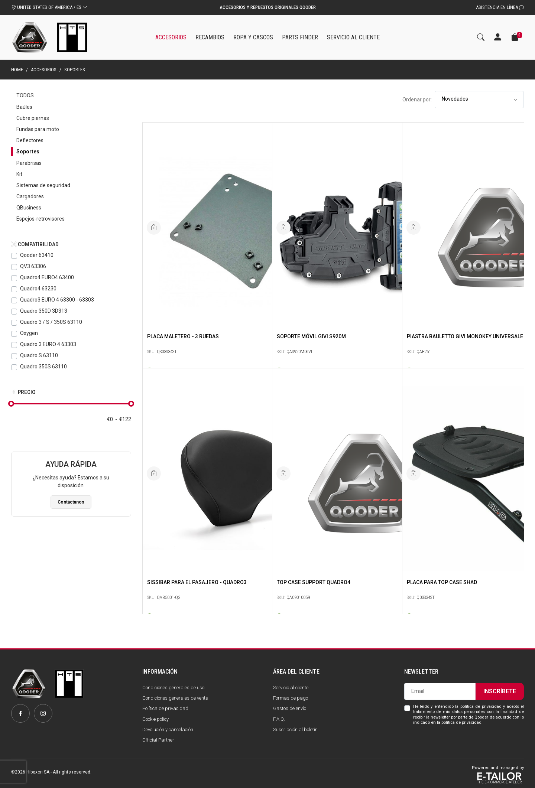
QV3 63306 (33, 266)
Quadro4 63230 (38, 289)
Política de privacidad (165, 708)
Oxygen (29, 333)
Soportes (27, 151)
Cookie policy (155, 719)
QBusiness (28, 208)
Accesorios (43, 69)
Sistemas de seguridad (43, 185)
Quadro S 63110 (39, 355)
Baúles (24, 107)
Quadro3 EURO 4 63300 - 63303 (57, 300)
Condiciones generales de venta (175, 698)
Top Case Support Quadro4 (313, 582)
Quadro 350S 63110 (43, 366)
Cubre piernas (32, 118)
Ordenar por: (417, 99)
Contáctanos (71, 502)
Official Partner (158, 740)
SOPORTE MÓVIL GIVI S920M (311, 336)
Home (17, 69)
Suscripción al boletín (295, 729)
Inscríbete (499, 691)
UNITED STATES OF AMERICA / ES (49, 7)
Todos (25, 95)
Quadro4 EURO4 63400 (47, 277)
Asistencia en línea (500, 7)
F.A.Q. (279, 719)
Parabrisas (29, 163)
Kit (19, 174)
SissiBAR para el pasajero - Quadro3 (197, 582)
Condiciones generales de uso (173, 687)
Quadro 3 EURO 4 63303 (48, 344)
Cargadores (30, 196)
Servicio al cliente (290, 687)
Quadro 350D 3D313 (43, 311)
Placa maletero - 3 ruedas (183, 336)
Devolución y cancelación (167, 729)
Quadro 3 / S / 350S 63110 (51, 322)
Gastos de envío (289, 708)
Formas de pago (290, 698)
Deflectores (29, 140)
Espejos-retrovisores (40, 219)
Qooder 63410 (37, 255)
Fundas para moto (37, 129)
